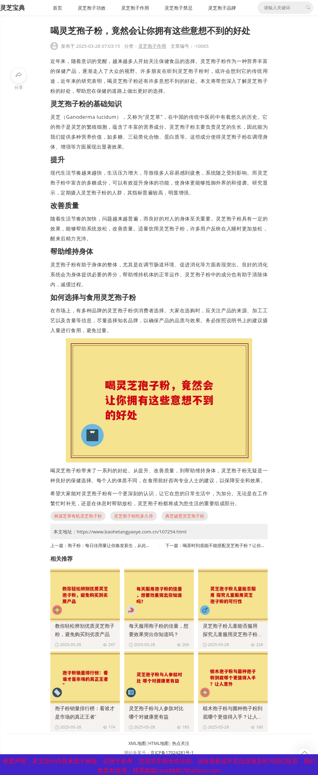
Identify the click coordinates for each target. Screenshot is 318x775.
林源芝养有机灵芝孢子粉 (78, 516)
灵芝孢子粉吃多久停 (133, 516)
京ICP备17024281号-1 (172, 752)
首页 (57, 8)
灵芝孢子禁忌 (179, 8)
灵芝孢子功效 (92, 8)
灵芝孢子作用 (135, 8)
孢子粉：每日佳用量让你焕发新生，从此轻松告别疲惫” (121, 545)
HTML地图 (158, 743)
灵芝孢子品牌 (222, 8)
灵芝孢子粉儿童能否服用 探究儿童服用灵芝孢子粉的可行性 (232, 634)
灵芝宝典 (12, 7)
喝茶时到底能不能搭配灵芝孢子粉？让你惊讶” (227, 545)
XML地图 (137, 743)
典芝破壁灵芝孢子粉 (184, 516)
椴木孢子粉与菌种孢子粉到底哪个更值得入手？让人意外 (232, 716)
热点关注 (180, 743)
